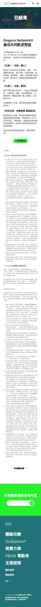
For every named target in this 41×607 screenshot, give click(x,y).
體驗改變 (13, 534)
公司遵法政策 (22, 599)
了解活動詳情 (20, 141)
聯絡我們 (9, 574)
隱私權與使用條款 (10, 597)
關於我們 (9, 569)
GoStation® (15, 541)
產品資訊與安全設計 (11, 599)
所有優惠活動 (19, 468)
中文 (6, 581)
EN (11, 581)
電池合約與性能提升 (23, 597)
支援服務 (13, 563)
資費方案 (13, 548)
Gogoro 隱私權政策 (30, 180)
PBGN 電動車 (17, 555)
